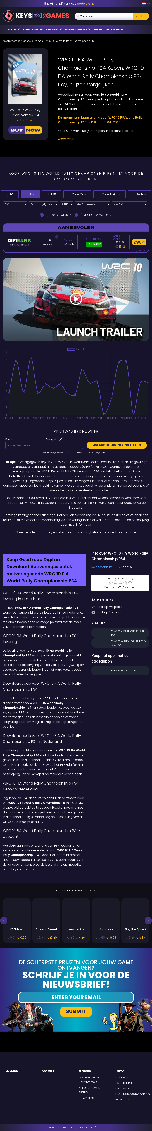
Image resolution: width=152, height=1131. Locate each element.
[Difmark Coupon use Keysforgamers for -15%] (76, 542)
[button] (3, 920)
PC (7, 194)
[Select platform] (15, 204)
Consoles (54, 29)
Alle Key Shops (115, 29)
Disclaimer (123, 1088)
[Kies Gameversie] (92, 204)
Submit (76, 1011)
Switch (139, 194)
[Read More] (101, 139)
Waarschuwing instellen (116, 445)
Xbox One (65, 194)
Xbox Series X (104, 194)
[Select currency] (66, 204)
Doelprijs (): (55, 439)
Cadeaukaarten (33, 29)
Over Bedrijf (124, 1083)
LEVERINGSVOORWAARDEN (132, 1094)
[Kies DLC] (129, 204)
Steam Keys (86, 1098)
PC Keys (13, 29)
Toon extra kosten (55, 215)
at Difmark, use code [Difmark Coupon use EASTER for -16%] (69, 3)
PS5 (40, 194)
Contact (121, 1077)
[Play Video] (76, 299)
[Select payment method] (43, 204)
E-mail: (10, 439)
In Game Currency (77, 29)
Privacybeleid (125, 1099)
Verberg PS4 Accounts (92, 215)
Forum (98, 29)
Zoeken (141, 16)
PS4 (23, 194)
